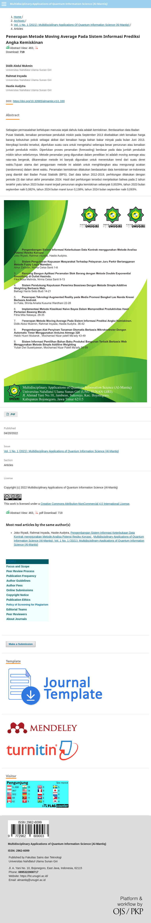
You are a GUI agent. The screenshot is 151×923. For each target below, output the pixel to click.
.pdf (12, 414)
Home (18, 16)
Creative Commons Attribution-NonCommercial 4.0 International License (84, 503)
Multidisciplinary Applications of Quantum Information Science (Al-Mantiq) (59, 4)
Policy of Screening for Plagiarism (27, 604)
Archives (19, 20)
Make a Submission (21, 644)
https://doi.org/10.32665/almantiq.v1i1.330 (39, 101)
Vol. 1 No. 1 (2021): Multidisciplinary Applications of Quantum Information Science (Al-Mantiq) (72, 24)
